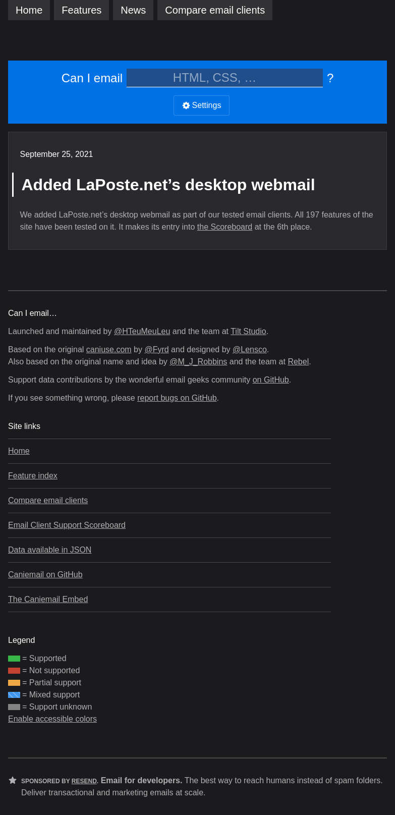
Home (29, 10)
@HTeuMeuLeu (142, 331)
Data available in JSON (49, 550)
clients (215, 10)
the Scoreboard (224, 227)
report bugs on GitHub (176, 398)
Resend (84, 781)
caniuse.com (109, 349)
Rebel (298, 361)
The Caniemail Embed (48, 599)
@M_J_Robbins (198, 361)
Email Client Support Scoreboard (67, 525)
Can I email (92, 78)
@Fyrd (156, 349)
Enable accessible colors (52, 719)
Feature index (33, 475)
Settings (201, 105)
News (133, 10)
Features (81, 10)
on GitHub (271, 379)
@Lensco (250, 349)
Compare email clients (48, 500)
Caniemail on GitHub (45, 574)
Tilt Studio (248, 331)
